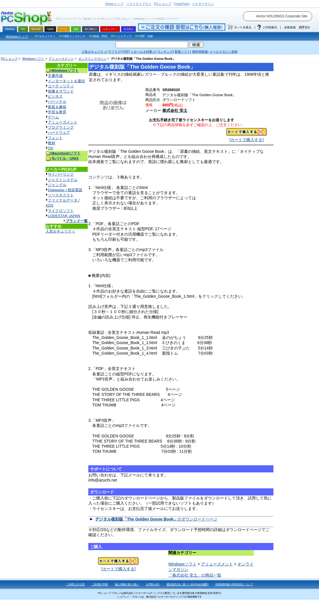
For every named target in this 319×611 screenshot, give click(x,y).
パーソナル (57, 101)
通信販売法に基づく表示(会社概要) (187, 584)
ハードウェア (59, 132)
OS (50, 148)
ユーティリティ (61, 86)
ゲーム (53, 117)
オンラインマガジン (92, 58)
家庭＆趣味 (57, 107)
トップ (114, 3)
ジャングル (57, 185)
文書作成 (55, 75)
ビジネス (55, 96)
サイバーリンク (61, 174)
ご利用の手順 (100, 584)
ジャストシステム (62, 180)
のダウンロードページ (156, 519)
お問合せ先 (153, 584)
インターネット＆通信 (66, 81)
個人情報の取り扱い (127, 584)
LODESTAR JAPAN (64, 216)
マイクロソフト (61, 211)
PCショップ (9, 58)
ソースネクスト (61, 195)
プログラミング (61, 127)
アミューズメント (61, 58)
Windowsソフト (33, 58)
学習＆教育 (57, 112)
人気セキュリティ (60, 231)
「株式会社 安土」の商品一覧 (194, 575)
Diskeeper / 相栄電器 (65, 190)
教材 (51, 143)
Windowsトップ (17, 36)
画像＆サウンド (61, 91)
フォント (55, 138)
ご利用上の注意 (75, 584)
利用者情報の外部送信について (234, 584)
